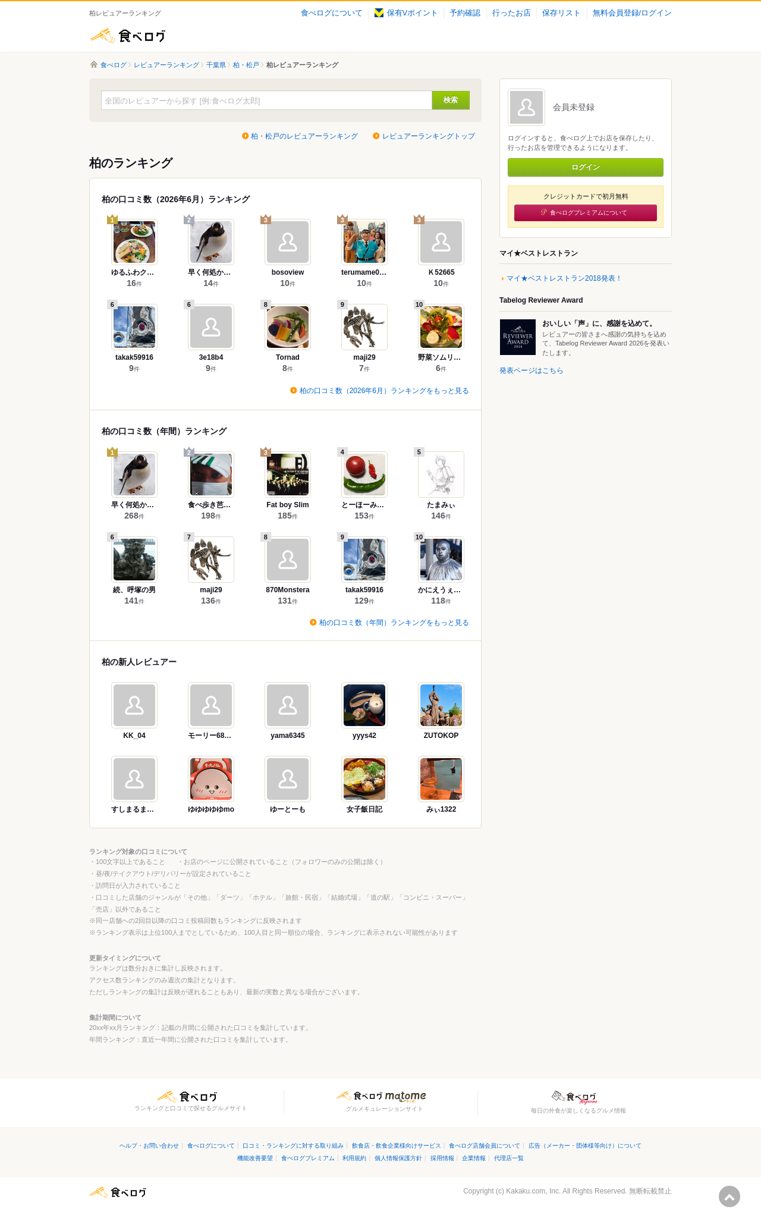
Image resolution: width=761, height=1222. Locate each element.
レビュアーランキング (166, 64)
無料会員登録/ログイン (632, 13)
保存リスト (561, 13)
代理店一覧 (509, 1158)
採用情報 (442, 1158)
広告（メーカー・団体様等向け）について (585, 1145)
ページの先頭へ (729, 1196)
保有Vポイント (406, 13)
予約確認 (464, 13)
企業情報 (474, 1158)
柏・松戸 (246, 64)
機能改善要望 (255, 1158)
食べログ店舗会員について (484, 1145)
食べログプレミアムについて (588, 212)
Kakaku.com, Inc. (533, 1191)
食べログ (127, 35)
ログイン (585, 167)
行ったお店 (511, 13)
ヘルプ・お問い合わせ (149, 1145)
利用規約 (354, 1158)
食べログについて (332, 13)
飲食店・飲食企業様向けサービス (396, 1145)
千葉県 (216, 64)
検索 (451, 100)
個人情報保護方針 (398, 1158)
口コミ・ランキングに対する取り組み (293, 1145)
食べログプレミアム (308, 1158)
